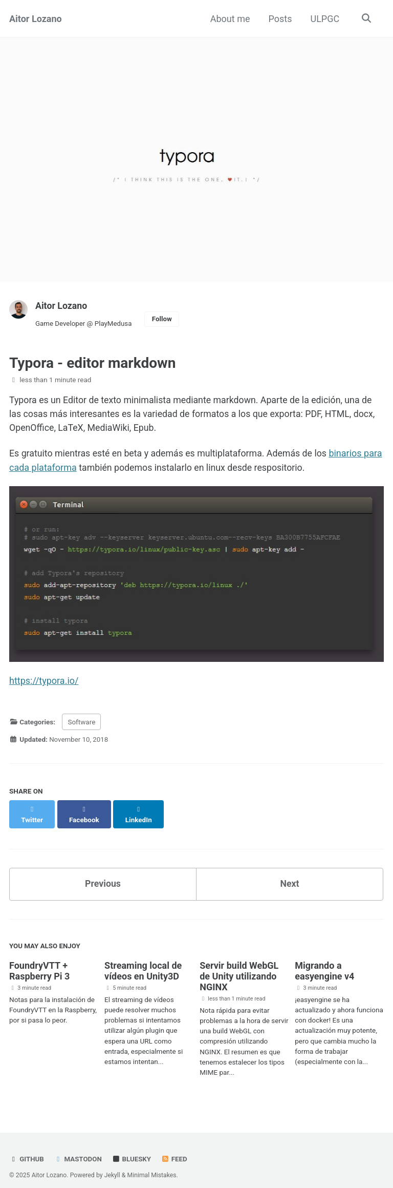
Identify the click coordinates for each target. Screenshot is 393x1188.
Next (289, 873)
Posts (279, 18)
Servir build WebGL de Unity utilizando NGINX (239, 966)
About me (229, 18)
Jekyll (113, 1164)
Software (81, 722)
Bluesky (132, 1148)
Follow (164, 319)
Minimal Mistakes (153, 1164)
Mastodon (78, 1148)
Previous (103, 873)
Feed (175, 1148)
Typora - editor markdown (92, 363)
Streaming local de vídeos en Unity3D (143, 960)
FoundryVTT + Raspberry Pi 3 (39, 960)
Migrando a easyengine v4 (324, 960)
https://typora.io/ (43, 681)
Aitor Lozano (35, 18)
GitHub (27, 1148)
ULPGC (324, 18)
